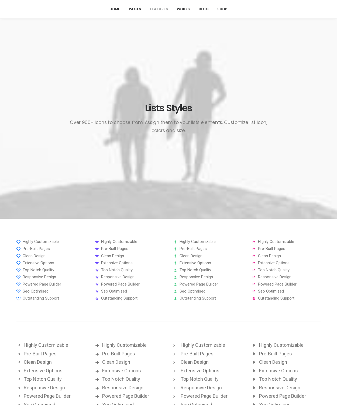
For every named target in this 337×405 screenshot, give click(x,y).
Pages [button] (135, 9)
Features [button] (159, 9)
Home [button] (114, 9)
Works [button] (183, 9)
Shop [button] (222, 9)
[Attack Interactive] (30, 9)
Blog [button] (204, 9)
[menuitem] (115, 9)
